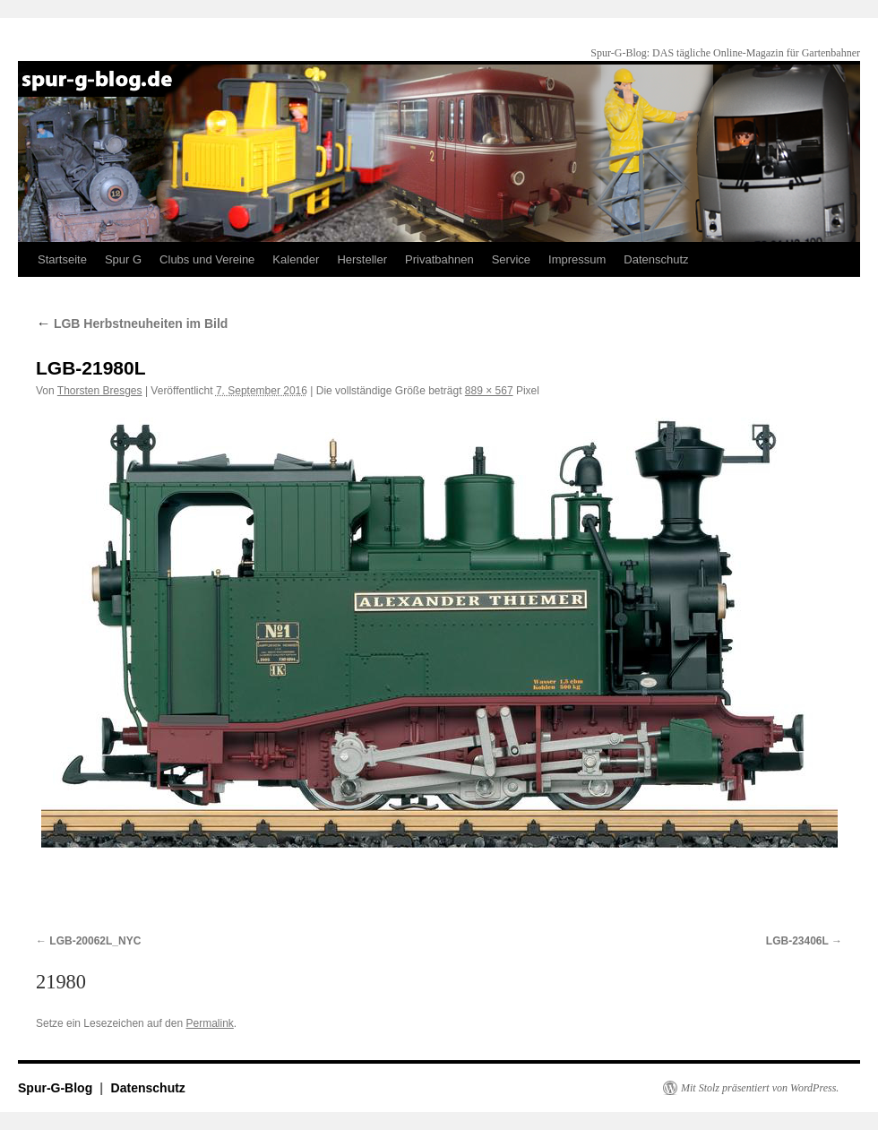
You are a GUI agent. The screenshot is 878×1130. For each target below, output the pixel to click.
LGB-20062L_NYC (95, 941)
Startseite (62, 259)
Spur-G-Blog (57, 1088)
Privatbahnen (439, 259)
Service (511, 259)
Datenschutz (656, 259)
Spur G (123, 259)
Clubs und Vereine (206, 259)
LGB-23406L (797, 941)
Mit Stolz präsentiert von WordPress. (760, 1088)
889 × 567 (489, 390)
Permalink (209, 1023)
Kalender (295, 259)
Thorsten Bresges (99, 390)
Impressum (577, 259)
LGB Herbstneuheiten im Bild (132, 323)
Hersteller (362, 259)
